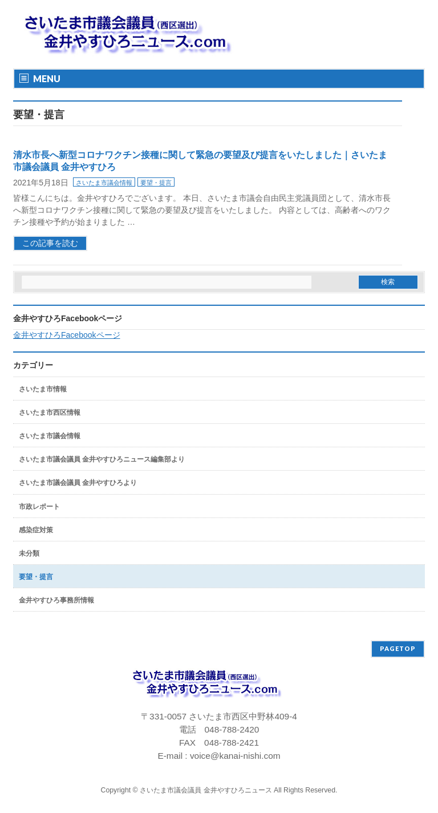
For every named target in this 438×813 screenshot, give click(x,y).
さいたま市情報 (43, 389)
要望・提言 (156, 182)
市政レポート (39, 507)
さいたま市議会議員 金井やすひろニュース (205, 790)
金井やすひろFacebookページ (67, 318)
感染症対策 (36, 530)
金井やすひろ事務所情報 (56, 600)
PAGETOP (398, 648)
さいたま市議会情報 (104, 182)
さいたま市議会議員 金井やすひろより (78, 483)
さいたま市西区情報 (49, 412)
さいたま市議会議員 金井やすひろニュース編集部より (102, 459)
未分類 (29, 553)
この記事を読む (50, 243)
